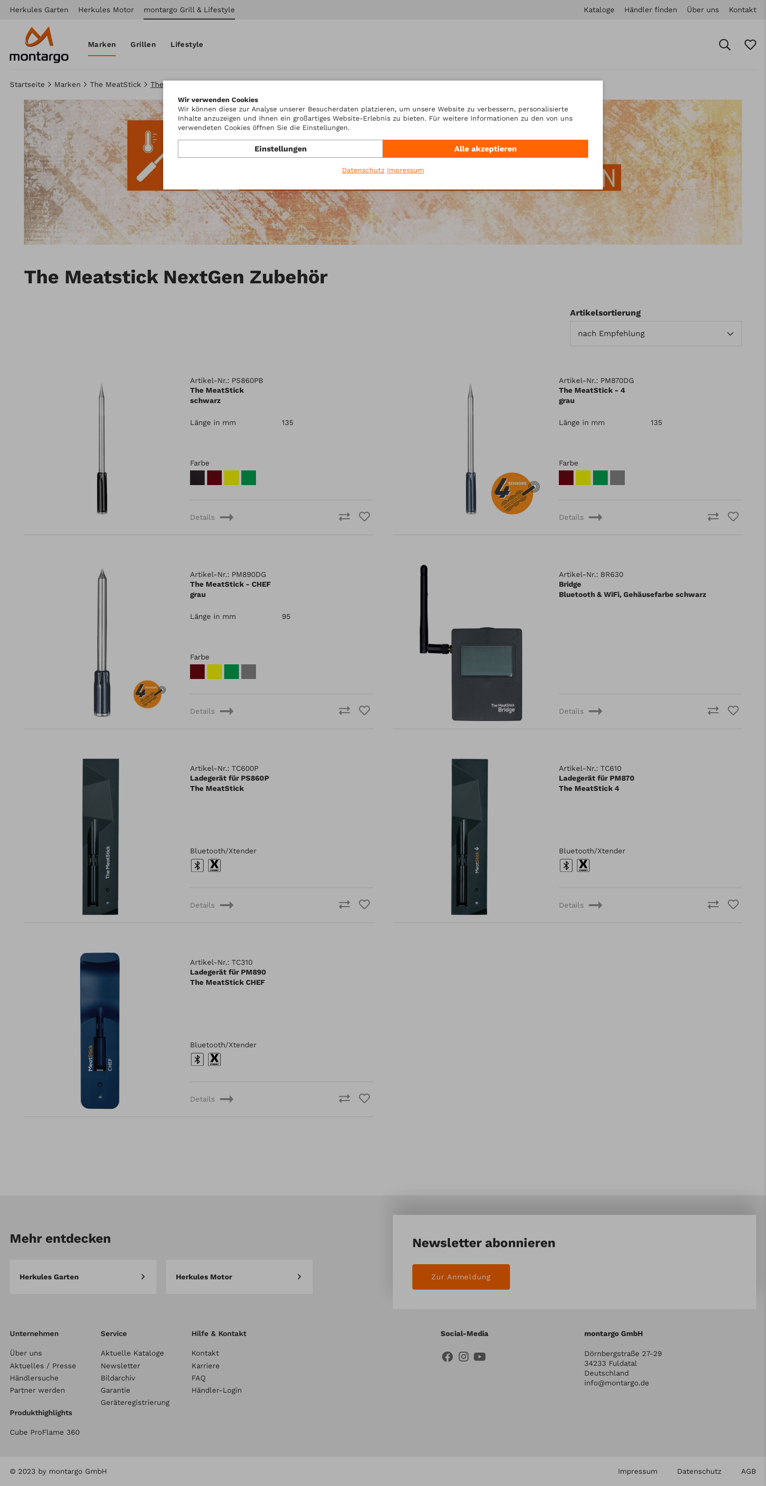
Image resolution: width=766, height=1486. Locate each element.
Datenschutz (363, 170)
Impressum (405, 170)
